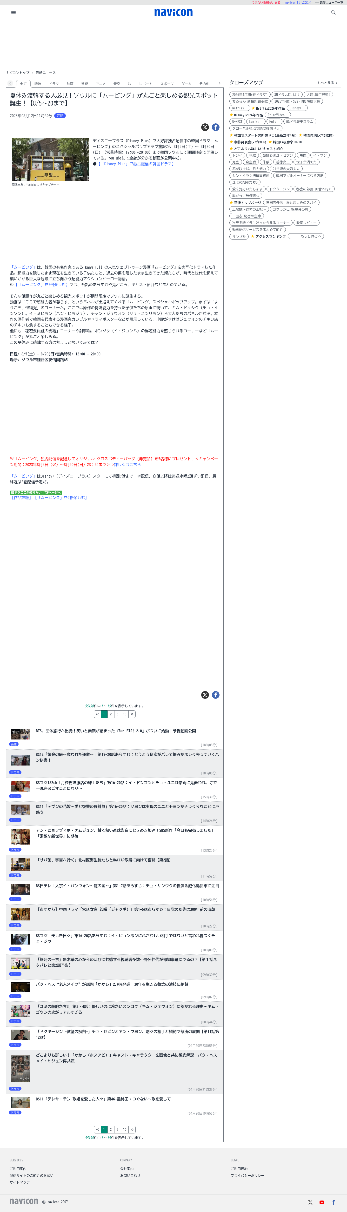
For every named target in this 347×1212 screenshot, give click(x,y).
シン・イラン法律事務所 (250, 175)
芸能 (84, 84)
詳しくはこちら (127, 464)
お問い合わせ (130, 1175)
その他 (204, 84)
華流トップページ (247, 203)
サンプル (239, 237)
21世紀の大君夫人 (286, 169)
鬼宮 (235, 162)
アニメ (101, 84)
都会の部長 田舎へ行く (314, 189)
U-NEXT (237, 121)
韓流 (37, 84)
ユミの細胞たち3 (245, 182)
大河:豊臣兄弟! (318, 94)
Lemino (256, 121)
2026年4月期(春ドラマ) (250, 94)
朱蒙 (266, 162)
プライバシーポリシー (247, 1175)
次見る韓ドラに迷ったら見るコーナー (261, 223)
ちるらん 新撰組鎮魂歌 (250, 101)
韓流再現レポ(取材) (318, 135)
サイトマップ (20, 1182)
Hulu (274, 121)
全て (23, 84)
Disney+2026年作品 (248, 115)
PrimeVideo (278, 115)
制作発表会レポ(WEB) (250, 142)
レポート (146, 84)
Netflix (239, 108)
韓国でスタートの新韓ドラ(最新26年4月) (265, 135)
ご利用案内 (18, 1169)
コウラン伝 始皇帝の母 (290, 209)
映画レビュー (306, 223)
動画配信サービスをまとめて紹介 (257, 229)
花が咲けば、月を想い (249, 169)
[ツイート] (205, 127)
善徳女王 (283, 162)
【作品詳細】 (21, 497)
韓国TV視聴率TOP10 (287, 142)
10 (145, 714)
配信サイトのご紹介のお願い (31, 1175)
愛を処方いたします (247, 189)
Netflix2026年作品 (270, 108)
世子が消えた (306, 162)
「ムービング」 (23, 267)
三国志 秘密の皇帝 (246, 216)
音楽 (116, 84)
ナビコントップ (17, 72)
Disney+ (297, 108)
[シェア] (216, 127)
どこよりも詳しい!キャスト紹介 (258, 149)
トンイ (237, 155)
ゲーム (186, 84)
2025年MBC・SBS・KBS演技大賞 (297, 101)
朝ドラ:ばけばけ (287, 94)
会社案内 (127, 1169)
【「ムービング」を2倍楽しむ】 (42, 284)
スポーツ (167, 84)
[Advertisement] (173, 44)
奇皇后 (251, 162)
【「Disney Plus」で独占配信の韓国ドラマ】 (136, 164)
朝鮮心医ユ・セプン (278, 155)
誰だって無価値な (245, 196)
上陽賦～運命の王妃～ (249, 209)
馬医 (303, 155)
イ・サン (320, 155)
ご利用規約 (239, 1169)
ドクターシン (279, 189)
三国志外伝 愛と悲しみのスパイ (291, 202)
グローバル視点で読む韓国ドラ (256, 128)
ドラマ (54, 84)
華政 (252, 155)
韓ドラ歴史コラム (299, 121)
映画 (70, 84)
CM (129, 84)
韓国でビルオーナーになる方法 (299, 175)
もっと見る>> (306, 236)
